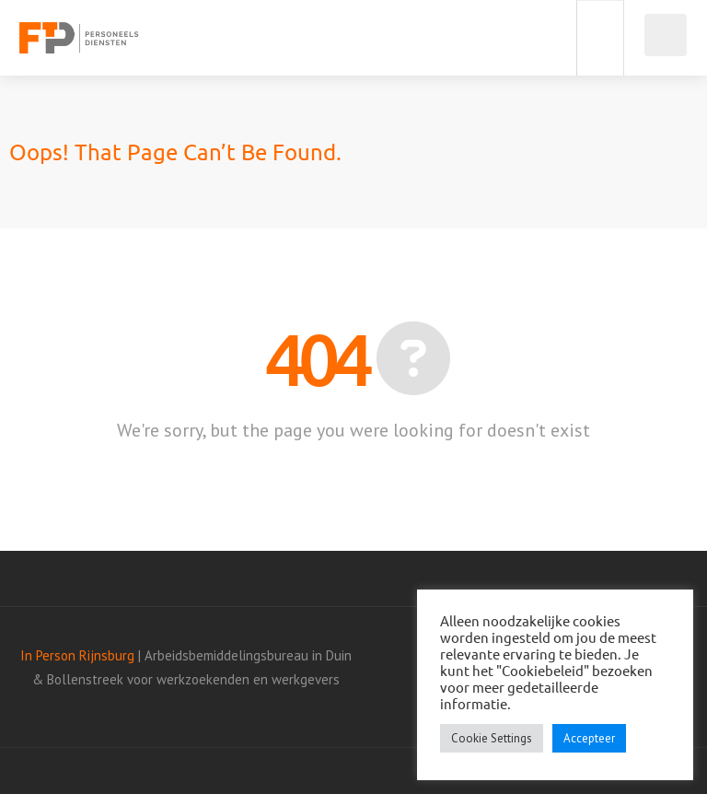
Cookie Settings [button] (491, 738)
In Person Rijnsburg (77, 655)
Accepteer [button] (589, 738)
